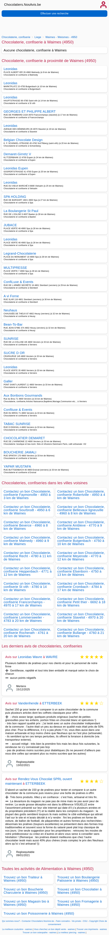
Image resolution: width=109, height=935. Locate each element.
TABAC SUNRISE (17, 424)
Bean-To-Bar (13, 324)
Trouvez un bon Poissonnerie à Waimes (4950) (39, 913)
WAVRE (52, 657)
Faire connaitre (63, 921)
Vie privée (76, 921)
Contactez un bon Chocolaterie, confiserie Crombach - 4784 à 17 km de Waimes (81, 587)
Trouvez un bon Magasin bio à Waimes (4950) (26, 903)
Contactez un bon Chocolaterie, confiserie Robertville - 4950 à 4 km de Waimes (81, 495)
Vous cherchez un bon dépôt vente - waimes (54, 929)
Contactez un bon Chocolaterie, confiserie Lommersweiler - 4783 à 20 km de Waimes (27, 617)
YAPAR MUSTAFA (17, 466)
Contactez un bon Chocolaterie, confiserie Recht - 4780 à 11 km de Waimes (27, 556)
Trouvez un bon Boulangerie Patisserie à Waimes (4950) (78, 878)
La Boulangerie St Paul (21, 211)
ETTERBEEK (52, 703)
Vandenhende (28, 703)
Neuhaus (10, 310)
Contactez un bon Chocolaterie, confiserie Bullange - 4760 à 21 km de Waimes (81, 633)
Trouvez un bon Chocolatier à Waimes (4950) (79, 891)
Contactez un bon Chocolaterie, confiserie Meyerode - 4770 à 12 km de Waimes (81, 556)
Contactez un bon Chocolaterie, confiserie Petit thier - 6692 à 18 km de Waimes (81, 602)
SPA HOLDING (15, 196)
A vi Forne (11, 296)
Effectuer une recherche (54, 13)
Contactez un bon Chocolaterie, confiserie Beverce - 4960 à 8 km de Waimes (27, 525)
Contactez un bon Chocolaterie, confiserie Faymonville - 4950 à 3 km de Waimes (27, 495)
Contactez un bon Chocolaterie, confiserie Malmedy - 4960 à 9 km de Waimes (27, 541)
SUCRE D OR (14, 353)
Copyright (93, 921)
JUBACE (10, 225)
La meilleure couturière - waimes (17, 929)
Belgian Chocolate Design (23, 140)
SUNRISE (11, 338)
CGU (85, 921)
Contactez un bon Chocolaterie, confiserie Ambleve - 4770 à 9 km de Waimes (81, 525)
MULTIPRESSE (15, 267)
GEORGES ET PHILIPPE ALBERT (30, 111)
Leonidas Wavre (30, 657)
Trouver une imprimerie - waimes (92, 929)
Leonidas (10, 69)
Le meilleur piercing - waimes (71, 932)
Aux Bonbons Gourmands (23, 395)
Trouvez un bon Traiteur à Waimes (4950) (23, 878)
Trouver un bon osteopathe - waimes (39, 932)
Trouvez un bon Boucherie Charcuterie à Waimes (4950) (26, 891)
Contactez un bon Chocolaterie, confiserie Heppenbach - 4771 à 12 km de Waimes (28, 571)
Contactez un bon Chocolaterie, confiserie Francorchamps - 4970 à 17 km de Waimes (27, 602)
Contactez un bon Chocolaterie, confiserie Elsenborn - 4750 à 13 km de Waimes (81, 571)
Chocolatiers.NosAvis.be (22, 4)
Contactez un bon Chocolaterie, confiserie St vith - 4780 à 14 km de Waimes (27, 587)
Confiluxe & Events (18, 409)
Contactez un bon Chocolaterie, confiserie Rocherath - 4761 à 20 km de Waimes (27, 633)
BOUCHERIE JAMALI (20, 452)
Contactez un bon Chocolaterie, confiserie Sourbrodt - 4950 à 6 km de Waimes (27, 510)
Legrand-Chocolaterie (20, 253)
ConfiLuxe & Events (18, 282)
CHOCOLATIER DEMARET (24, 438)
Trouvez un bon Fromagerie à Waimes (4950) (79, 903)
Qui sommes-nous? (11, 921)
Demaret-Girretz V (17, 154)
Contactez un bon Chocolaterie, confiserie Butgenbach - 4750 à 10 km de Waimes (81, 541)
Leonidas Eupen (16, 168)
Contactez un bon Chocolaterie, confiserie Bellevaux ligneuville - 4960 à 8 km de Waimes (81, 510)
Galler (8, 381)
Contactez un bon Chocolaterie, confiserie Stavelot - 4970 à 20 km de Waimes (81, 617)
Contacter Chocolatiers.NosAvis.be (38, 921)
